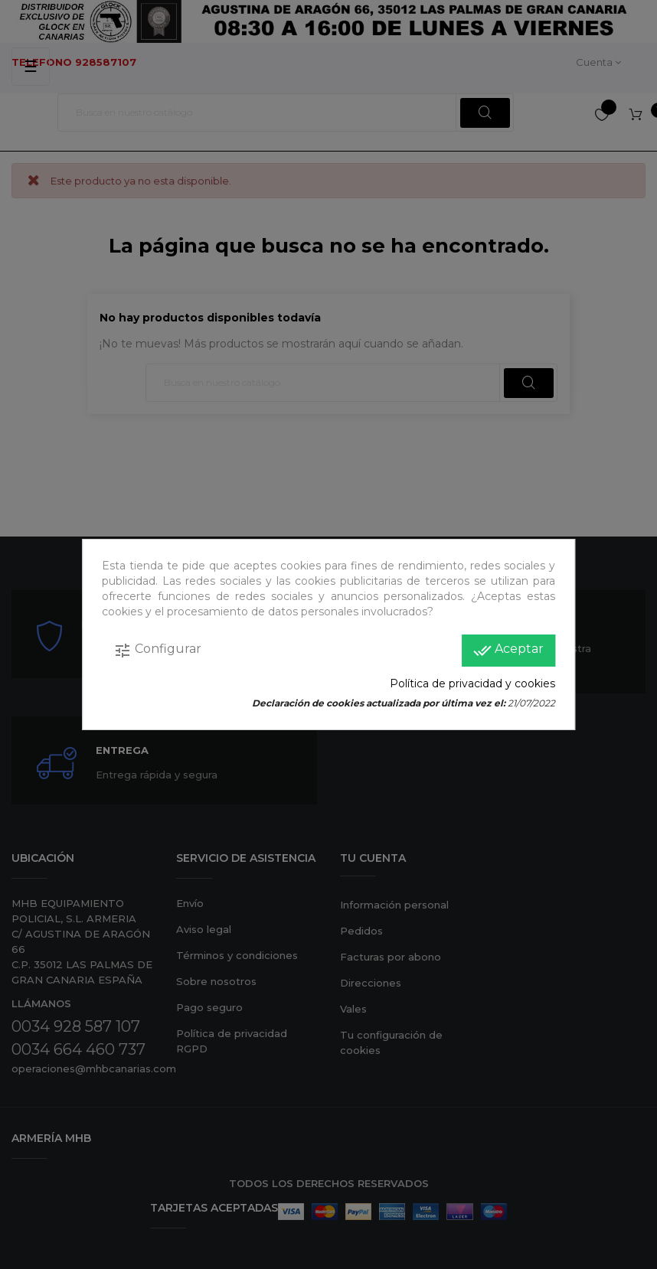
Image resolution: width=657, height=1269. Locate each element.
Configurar (157, 650)
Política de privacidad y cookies (472, 683)
